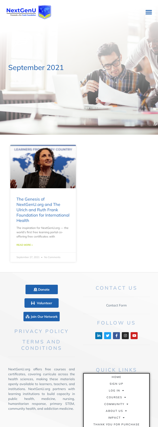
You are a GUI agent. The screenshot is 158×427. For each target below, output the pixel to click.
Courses (116, 397)
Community (116, 404)
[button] (148, 12)
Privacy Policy (41, 331)
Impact (116, 417)
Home (116, 377)
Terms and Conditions (41, 345)
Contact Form (116, 305)
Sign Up (116, 383)
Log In (116, 390)
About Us (116, 410)
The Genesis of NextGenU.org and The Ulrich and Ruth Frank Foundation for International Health (43, 209)
